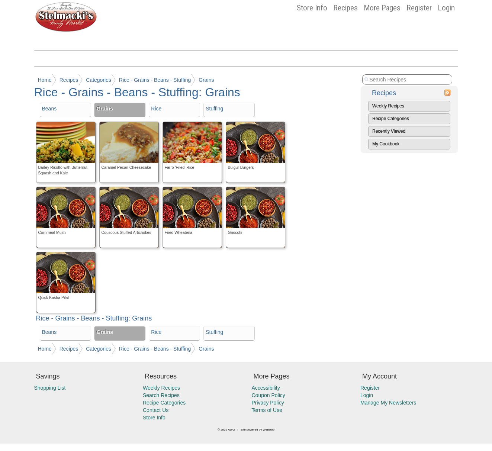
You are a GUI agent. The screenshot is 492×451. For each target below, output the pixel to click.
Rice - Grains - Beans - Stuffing (155, 80)
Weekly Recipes (388, 106)
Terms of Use (267, 410)
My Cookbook (385, 143)
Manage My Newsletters (388, 403)
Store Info (312, 7)
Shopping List (50, 388)
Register (419, 7)
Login (446, 7)
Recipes (345, 7)
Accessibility (266, 388)
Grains (206, 80)
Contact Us (155, 410)
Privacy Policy (268, 403)
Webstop (268, 429)
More (382, 7)
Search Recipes (161, 395)
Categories (98, 80)
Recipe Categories (390, 118)
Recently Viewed (388, 131)
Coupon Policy (268, 395)
